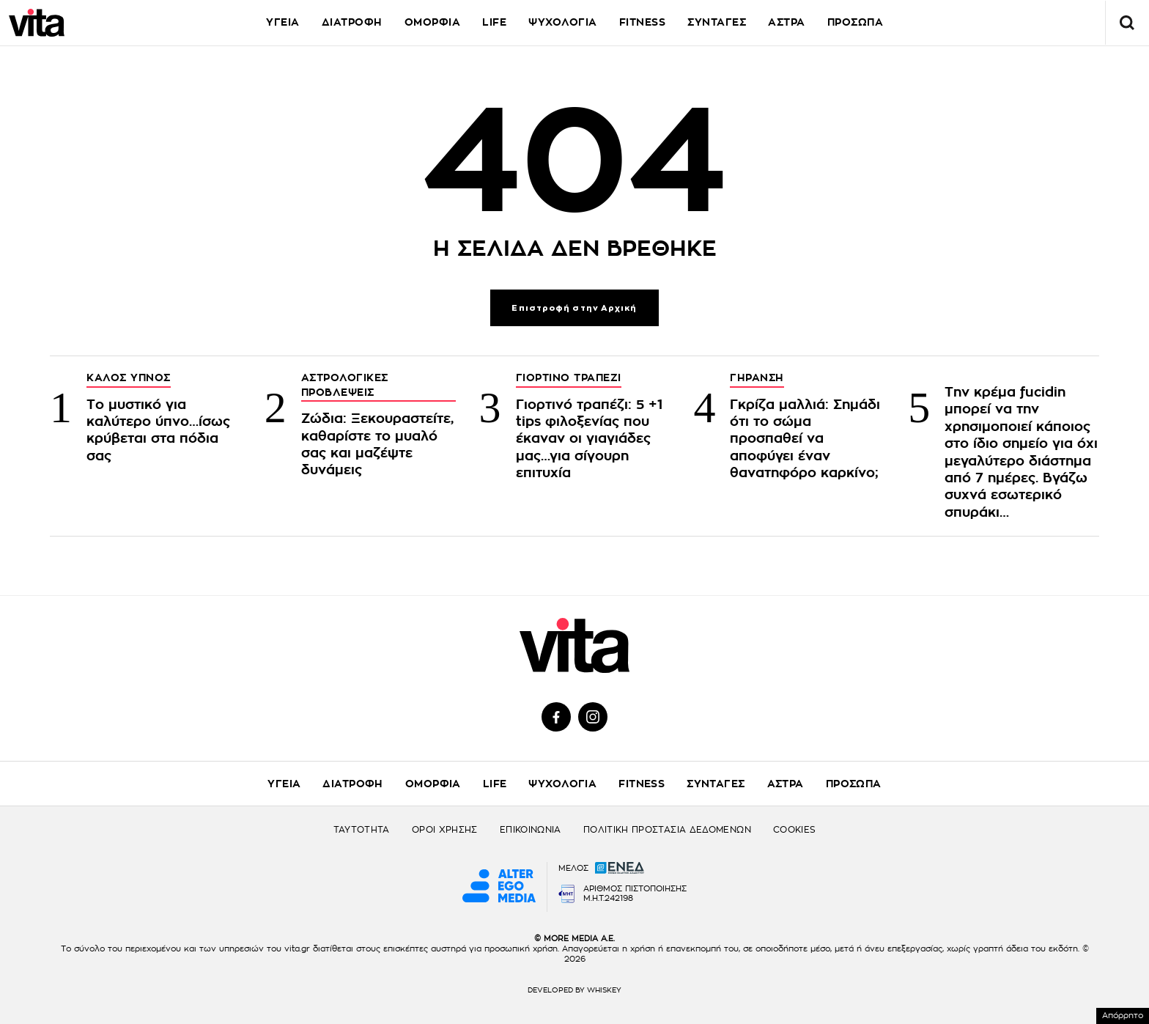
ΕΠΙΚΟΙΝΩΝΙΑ (530, 829)
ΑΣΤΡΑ (786, 22)
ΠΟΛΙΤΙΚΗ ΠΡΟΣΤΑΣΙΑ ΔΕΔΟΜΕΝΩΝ (667, 829)
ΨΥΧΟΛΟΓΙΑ (562, 22)
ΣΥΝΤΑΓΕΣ (716, 22)
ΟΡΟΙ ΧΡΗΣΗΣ (445, 829)
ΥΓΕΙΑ (283, 22)
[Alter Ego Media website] (499, 887)
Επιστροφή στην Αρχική (574, 308)
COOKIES (794, 829)
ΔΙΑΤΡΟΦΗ (352, 22)
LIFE (494, 22)
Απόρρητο (1122, 1016)
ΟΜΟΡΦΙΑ (432, 22)
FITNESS (642, 22)
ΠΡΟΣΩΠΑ (855, 22)
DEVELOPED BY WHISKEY (574, 990)
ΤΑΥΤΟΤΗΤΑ (361, 829)
